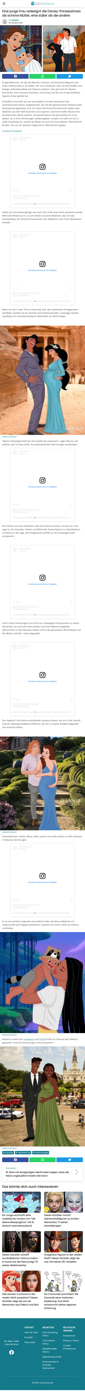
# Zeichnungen (41, 1152)
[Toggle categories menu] (4, 3)
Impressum (69, 1335)
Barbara (15, 20)
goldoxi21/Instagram (13, 131)
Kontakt (29, 1337)
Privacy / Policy (71, 1340)
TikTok (42, 1039)
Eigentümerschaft (51, 1356)
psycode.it (30, 1342)
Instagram (29, 1039)
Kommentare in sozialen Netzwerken (50, 1365)
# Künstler (8, 1152)
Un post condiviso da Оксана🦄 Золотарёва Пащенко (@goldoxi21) (38, 204)
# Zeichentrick (23, 1152)
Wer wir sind (31, 1332)
